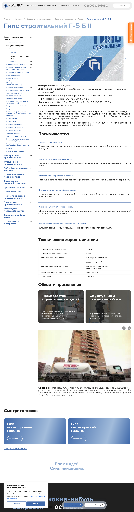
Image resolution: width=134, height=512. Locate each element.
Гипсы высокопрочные (17, 53)
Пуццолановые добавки (15, 65)
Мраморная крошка (14, 124)
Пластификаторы (13, 75)
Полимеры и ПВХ (12, 192)
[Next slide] (125, 58)
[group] (35, 431)
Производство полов (15, 187)
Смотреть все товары (15, 449)
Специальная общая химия (14, 216)
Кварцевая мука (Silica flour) (17, 106)
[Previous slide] (44, 58)
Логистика (51, 5)
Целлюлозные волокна (15, 151)
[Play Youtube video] (84, 356)
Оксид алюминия (13, 133)
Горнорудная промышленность (13, 203)
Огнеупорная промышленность (13, 163)
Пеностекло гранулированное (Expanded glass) (18, 140)
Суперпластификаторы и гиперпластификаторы (16, 68)
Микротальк (11, 121)
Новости (41, 5)
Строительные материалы (11, 223)
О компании (62, 5)
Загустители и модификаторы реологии (16, 79)
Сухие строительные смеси (15, 38)
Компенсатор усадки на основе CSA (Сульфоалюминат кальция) (18, 113)
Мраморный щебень (14, 127)
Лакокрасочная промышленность (13, 156)
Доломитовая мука (14, 98)
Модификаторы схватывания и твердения (16, 84)
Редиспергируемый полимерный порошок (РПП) (17, 145)
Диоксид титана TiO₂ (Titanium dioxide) (15, 94)
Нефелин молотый (13, 130)
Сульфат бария (12, 149)
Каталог (30, 5)
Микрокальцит (12, 118)
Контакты (75, 5)
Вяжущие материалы (15, 46)
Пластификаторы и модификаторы (14, 176)
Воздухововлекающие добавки (18, 91)
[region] (26, 495)
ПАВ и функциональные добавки (16, 169)
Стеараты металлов (14, 88)
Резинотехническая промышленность (14, 197)
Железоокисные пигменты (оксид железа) (17, 102)
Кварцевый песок (13, 109)
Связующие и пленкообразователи (15, 182)
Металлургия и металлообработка (14, 210)
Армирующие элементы (16, 43)
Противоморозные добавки (17, 72)
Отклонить (16, 504)
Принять (36, 504)
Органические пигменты (16, 136)
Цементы (12, 62)
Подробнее (14, 438)
